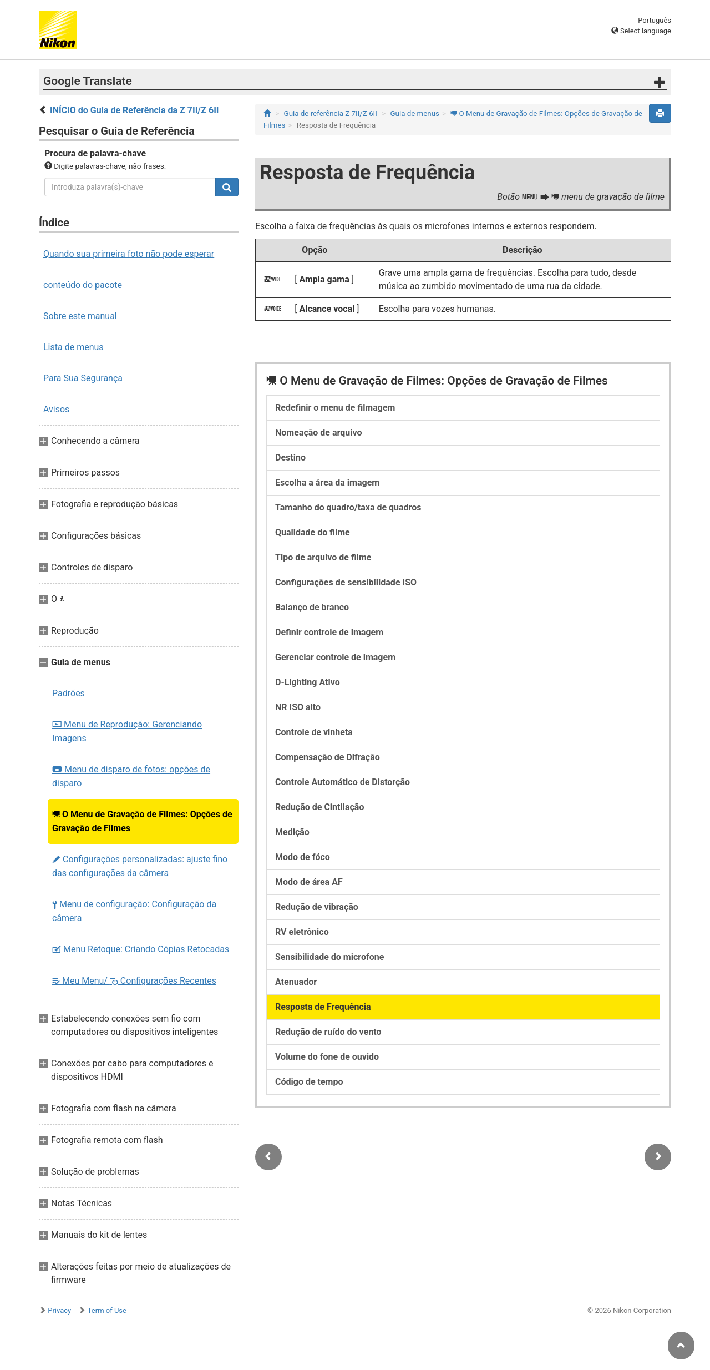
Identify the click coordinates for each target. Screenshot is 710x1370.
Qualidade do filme (312, 532)
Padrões (68, 693)
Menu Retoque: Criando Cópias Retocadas (140, 949)
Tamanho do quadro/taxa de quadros (348, 507)
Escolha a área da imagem (327, 482)
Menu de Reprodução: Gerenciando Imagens (127, 731)
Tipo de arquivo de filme (323, 557)
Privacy (59, 1310)
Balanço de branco (312, 607)
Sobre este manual (80, 316)
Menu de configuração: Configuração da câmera (134, 911)
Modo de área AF (309, 882)
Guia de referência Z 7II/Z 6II (330, 113)
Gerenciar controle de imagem (335, 657)
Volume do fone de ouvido (327, 1056)
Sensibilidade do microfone (329, 957)
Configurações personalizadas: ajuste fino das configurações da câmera (139, 866)
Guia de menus (414, 113)
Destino (290, 457)
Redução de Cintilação (319, 807)
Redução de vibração (316, 907)
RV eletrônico (302, 932)
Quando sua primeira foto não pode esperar (128, 254)
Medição (292, 832)
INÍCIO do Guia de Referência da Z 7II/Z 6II (134, 110)
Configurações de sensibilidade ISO (346, 582)
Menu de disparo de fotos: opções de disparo (131, 776)
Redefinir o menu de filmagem (335, 407)
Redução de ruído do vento (328, 1032)
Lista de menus (73, 347)
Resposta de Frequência (323, 1007)
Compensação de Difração (327, 757)
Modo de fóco (302, 857)
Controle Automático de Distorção (342, 782)
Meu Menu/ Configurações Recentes (134, 980)
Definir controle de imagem (329, 632)
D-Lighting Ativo (307, 682)
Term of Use (107, 1310)
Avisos (56, 409)
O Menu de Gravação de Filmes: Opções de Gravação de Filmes (142, 821)
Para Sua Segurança (83, 378)
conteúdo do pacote (82, 285)
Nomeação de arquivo (318, 432)
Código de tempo (309, 1081)
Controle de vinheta (314, 732)
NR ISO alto (298, 707)
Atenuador (296, 982)
